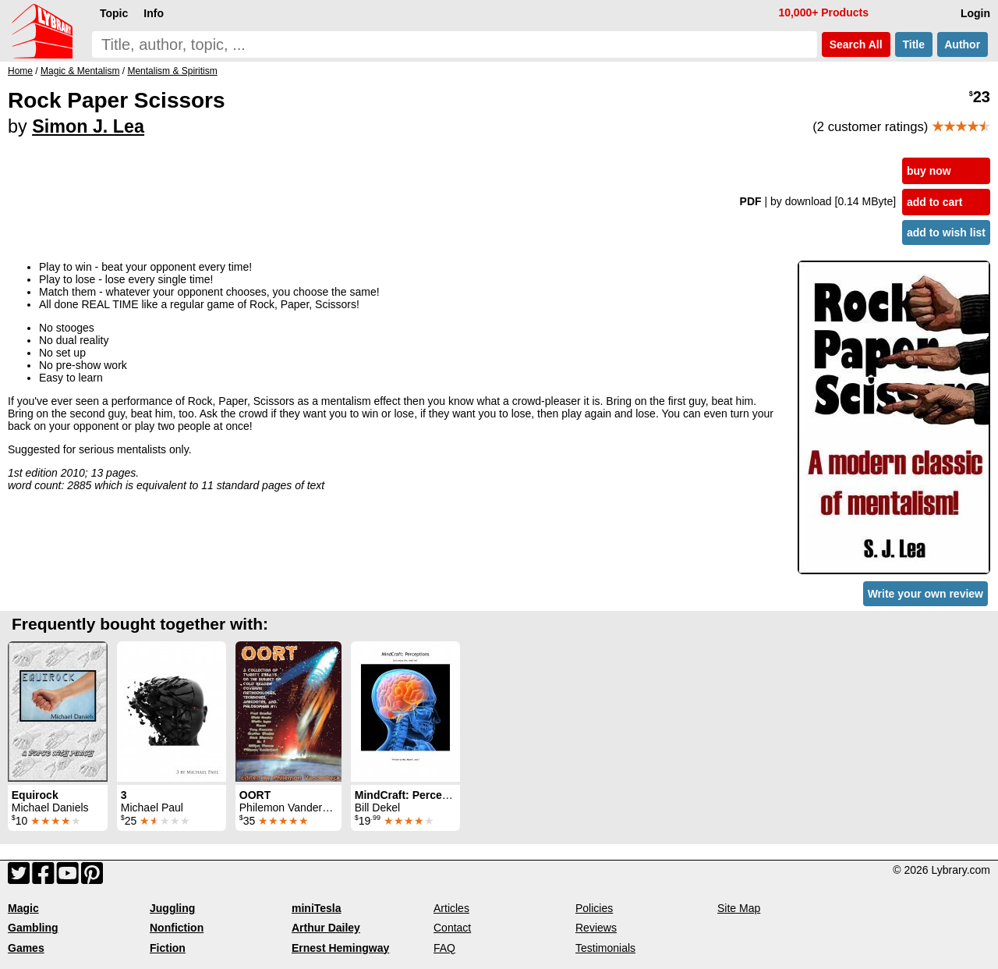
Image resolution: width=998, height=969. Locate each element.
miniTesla (317, 908)
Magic (23, 908)
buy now (929, 171)
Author (962, 44)
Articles (451, 908)
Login (975, 13)
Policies (594, 908)
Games (26, 948)
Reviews (596, 927)
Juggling (172, 908)
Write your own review (925, 593)
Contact (452, 927)
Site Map (738, 908)
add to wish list (946, 232)
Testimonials (605, 948)
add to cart (935, 202)
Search (856, 44)
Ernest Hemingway (340, 948)
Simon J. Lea (88, 126)
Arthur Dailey (326, 927)
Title (914, 44)
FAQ (444, 948)
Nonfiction (176, 927)
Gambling (33, 927)
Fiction (168, 948)
